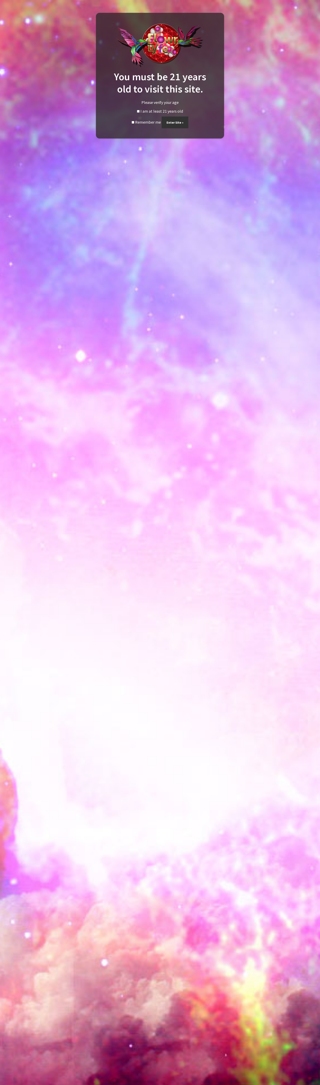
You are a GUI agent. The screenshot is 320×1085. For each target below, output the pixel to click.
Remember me (146, 122)
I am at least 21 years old (160, 111)
